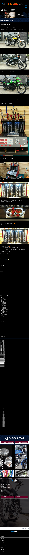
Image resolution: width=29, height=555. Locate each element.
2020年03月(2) (2, 362)
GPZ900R (2, 310)
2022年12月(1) (2, 346)
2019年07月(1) (2, 368)
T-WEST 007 (4, 302)
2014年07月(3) (2, 414)
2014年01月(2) (2, 418)
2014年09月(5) (2, 412)
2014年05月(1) (2, 415)
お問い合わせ (3, 551)
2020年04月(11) (2, 361)
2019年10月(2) (2, 366)
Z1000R (2, 301)
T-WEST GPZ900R (5, 311)
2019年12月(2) (2, 364)
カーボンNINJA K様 (5, 312)
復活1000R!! (4, 303)
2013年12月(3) (2, 419)
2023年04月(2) (2, 345)
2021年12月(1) (2, 351)
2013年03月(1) (2, 424)
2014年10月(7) (2, 411)
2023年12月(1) (2, 342)
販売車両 (2, 540)
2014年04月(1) (2, 416)
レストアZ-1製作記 (5, 309)
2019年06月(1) (2, 369)
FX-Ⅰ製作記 (4, 305)
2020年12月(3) (2, 354)
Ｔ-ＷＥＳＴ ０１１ (5, 316)
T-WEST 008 (4, 308)
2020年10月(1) (2, 356)
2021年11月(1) (2, 352)
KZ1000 (2, 313)
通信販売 (2, 549)
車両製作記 (2, 300)
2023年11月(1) (2, 343)
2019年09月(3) (2, 367)
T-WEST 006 (4, 307)
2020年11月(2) (2, 355)
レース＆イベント (3, 270)
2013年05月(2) (2, 422)
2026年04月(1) (2, 340)
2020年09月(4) (2, 357)
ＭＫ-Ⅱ (2, 315)
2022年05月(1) (2, 349)
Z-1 (1, 306)
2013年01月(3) (2, 426)
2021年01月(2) (2, 353)
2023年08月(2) (2, 344)
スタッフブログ (3, 542)
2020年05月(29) (2, 360)
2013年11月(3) (2, 420)
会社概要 (2, 536)
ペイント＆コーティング (5, 544)
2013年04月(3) (2, 423)
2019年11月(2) (2, 365)
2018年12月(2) (2, 373)
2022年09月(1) (2, 347)
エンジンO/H (3, 298)
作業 (1, 297)
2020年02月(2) (2, 363)
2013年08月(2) (2, 421)
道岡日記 (1, 271)
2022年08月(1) (2, 348)
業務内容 (2, 538)
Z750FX (2, 304)
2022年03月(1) (2, 350)
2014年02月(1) (2, 417)
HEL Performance (3, 547)
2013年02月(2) (2, 425)
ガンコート (2, 274)
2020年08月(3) (2, 358)
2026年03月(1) (2, 341)
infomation (2, 269)
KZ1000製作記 (4, 314)
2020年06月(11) (2, 359)
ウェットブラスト (4, 299)
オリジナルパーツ (3, 545)
